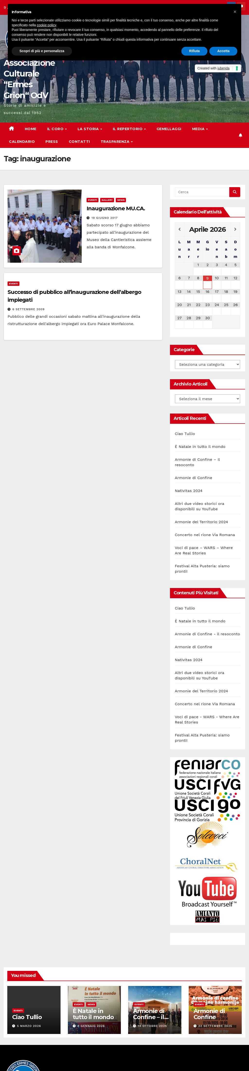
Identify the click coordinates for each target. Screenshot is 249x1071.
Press (51, 141)
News (120, 200)
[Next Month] (235, 229)
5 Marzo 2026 (29, 1026)
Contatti (79, 141)
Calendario (22, 141)
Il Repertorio (128, 129)
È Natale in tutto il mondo (200, 446)
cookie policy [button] (46, 25)
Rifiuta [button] (194, 51)
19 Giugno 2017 (104, 218)
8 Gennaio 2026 (91, 1026)
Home (30, 129)
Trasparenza (116, 141)
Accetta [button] (223, 51)
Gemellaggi (169, 129)
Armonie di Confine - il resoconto (207, 634)
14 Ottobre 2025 (152, 1026)
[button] (235, 12)
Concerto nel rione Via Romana (205, 534)
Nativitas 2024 (189, 490)
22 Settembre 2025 (215, 1026)
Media (199, 129)
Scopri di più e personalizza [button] (41, 51)
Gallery (107, 200)
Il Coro (56, 129)
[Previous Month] (179, 229)
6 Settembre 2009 (28, 309)
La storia (89, 129)
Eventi (92, 200)
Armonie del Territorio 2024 (201, 522)
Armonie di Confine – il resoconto (148, 1017)
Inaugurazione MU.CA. (116, 208)
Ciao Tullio (185, 433)
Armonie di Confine (193, 477)
